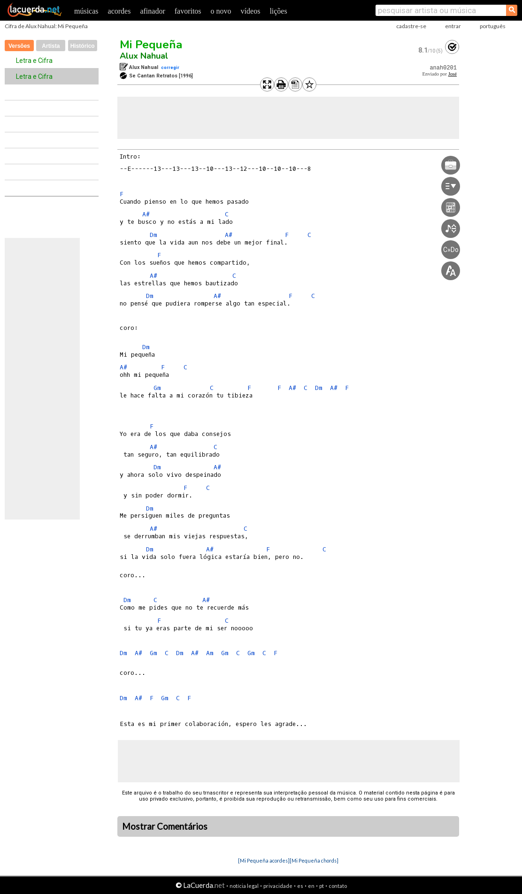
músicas (86, 11)
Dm (153, 235)
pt (321, 886)
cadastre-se (411, 26)
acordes (119, 11)
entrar (453, 26)
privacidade (277, 886)
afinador (152, 11)
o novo (221, 11)
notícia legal (244, 886)
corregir (170, 67)
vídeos (251, 11)
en (311, 886)
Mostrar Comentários (164, 826)
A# (146, 214)
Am (210, 653)
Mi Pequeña (151, 44)
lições (278, 11)
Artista (51, 46)
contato (338, 886)
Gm (157, 388)
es (300, 886)
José (452, 73)
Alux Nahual (144, 55)
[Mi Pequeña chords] (314, 860)
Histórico (82, 46)
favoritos (188, 11)
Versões (19, 46)
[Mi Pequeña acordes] (264, 860)
